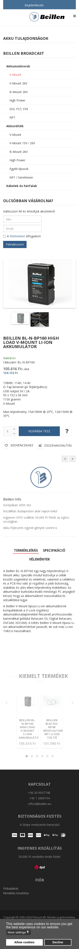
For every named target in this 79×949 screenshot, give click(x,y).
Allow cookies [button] (24, 942)
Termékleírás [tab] (26, 550)
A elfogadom (22, 236)
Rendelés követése (16, 893)
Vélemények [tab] (39, 559)
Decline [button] (57, 942)
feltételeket (17, 236)
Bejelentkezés (34, 5)
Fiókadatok (10, 888)
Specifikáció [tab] (54, 550)
